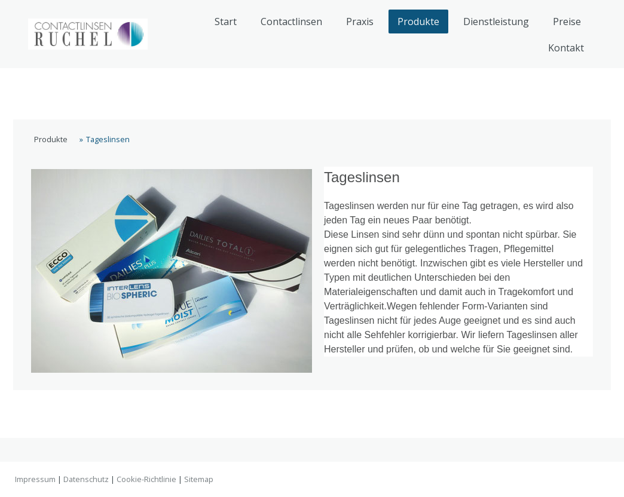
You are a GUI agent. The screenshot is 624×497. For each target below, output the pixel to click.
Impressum (35, 479)
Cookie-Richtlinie (146, 479)
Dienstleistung (496, 21)
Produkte (418, 21)
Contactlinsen (291, 21)
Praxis (360, 21)
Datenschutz (86, 479)
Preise (567, 21)
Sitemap (198, 479)
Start (226, 21)
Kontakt (566, 47)
